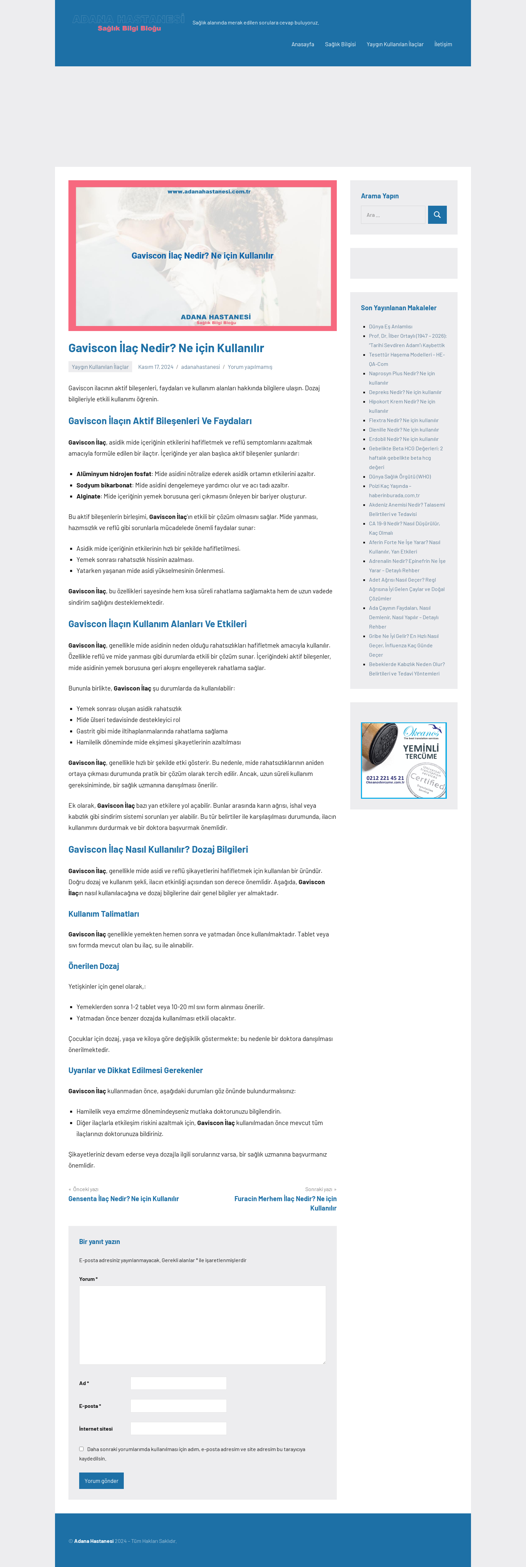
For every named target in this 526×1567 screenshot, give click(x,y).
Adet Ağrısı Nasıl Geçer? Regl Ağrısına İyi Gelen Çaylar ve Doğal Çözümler (407, 588)
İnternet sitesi (96, 1428)
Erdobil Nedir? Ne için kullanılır (404, 439)
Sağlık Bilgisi (340, 44)
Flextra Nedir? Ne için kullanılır (404, 420)
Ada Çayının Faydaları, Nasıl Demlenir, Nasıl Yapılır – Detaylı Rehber (403, 617)
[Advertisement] (263, 117)
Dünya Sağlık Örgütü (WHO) (400, 476)
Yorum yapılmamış (250, 366)
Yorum (88, 1279)
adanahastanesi (200, 366)
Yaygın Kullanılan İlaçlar (395, 44)
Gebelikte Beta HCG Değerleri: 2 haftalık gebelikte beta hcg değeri (406, 457)
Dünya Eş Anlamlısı (390, 326)
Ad (84, 1383)
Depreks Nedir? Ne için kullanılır (405, 392)
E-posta (90, 1405)
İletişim (443, 44)
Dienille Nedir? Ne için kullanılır (404, 429)
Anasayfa (303, 44)
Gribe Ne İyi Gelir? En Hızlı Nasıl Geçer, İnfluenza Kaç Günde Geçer (404, 645)
